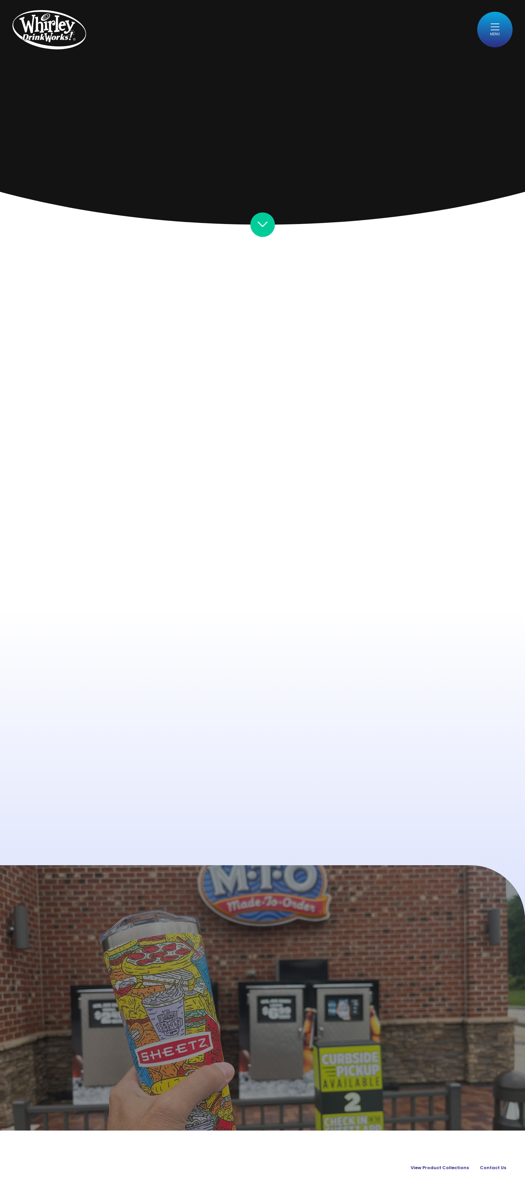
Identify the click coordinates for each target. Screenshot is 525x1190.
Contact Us (493, 1167)
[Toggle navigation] (495, 29)
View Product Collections (440, 1167)
